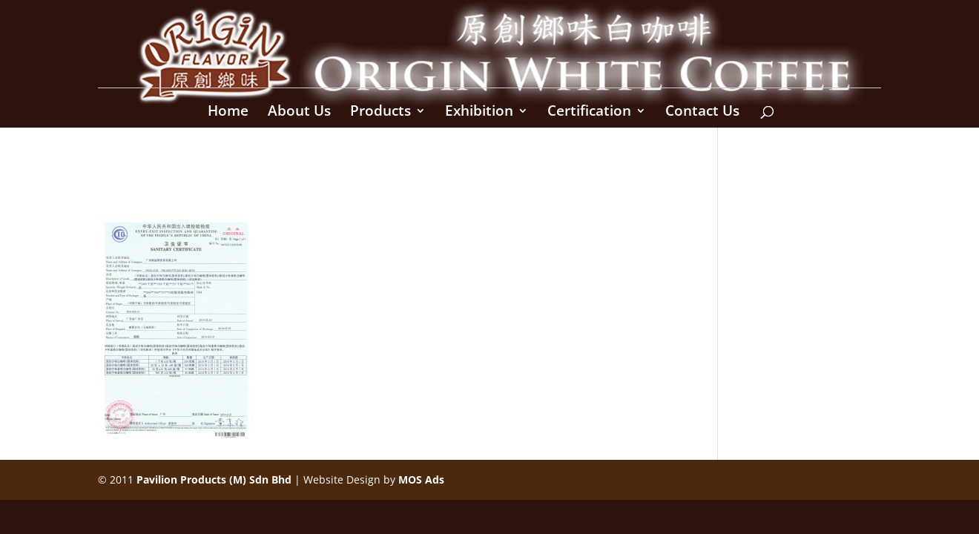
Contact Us (702, 112)
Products (380, 112)
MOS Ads (421, 479)
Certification (589, 112)
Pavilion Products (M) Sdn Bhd (213, 479)
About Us (299, 112)
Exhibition (479, 112)
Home (228, 112)
